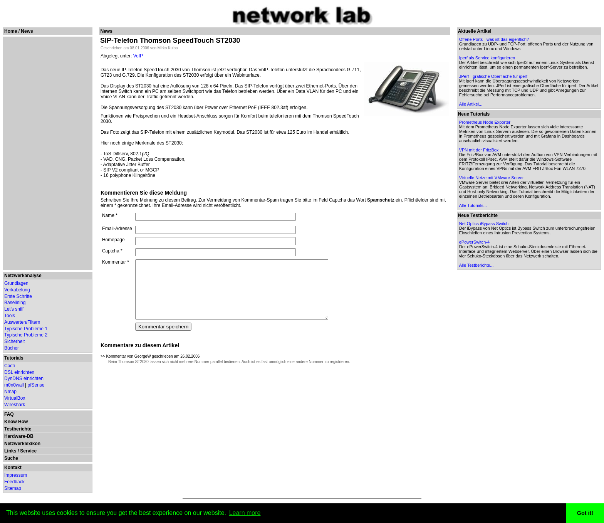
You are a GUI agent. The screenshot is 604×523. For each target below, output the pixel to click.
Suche (11, 458)
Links (10, 451)
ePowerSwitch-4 (475, 242)
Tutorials (13, 358)
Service (28, 451)
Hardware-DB (19, 436)
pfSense (36, 385)
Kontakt (13, 467)
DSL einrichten (19, 372)
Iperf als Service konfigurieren (488, 57)
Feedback (14, 481)
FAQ (9, 414)
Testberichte (17, 429)
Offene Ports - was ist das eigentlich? (494, 39)
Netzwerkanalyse (23, 275)
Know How (16, 421)
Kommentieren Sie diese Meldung (144, 193)
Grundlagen (16, 283)
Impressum (15, 475)
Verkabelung (17, 290)
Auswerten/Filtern (22, 322)
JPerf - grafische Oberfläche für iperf (494, 76)
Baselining (14, 302)
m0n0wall (14, 385)
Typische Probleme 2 (25, 335)
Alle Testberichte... (477, 265)
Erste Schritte (18, 296)
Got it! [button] (585, 513)
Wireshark (14, 404)
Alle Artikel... (471, 104)
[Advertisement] (46, 153)
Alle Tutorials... (473, 205)
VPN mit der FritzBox (479, 150)
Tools (9, 315)
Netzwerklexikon (22, 443)
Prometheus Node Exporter (485, 122)
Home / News (18, 31)
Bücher (11, 348)
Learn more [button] (245, 513)
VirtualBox (14, 398)
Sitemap (12, 488)
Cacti (9, 365)
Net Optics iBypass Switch (484, 223)
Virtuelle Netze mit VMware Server (492, 177)
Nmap (10, 391)
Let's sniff (13, 309)
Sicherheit (14, 341)
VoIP (138, 56)
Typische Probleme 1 (25, 328)
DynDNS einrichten (24, 378)
